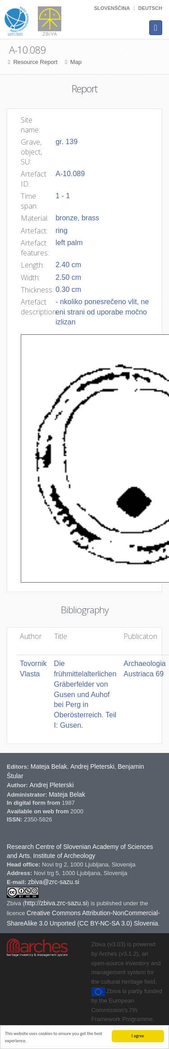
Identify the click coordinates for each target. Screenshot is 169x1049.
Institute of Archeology (64, 855)
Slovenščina (112, 8)
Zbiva (15, 903)
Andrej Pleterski (92, 766)
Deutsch (150, 8)
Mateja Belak (49, 766)
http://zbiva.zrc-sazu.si (56, 903)
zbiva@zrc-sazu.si (53, 881)
